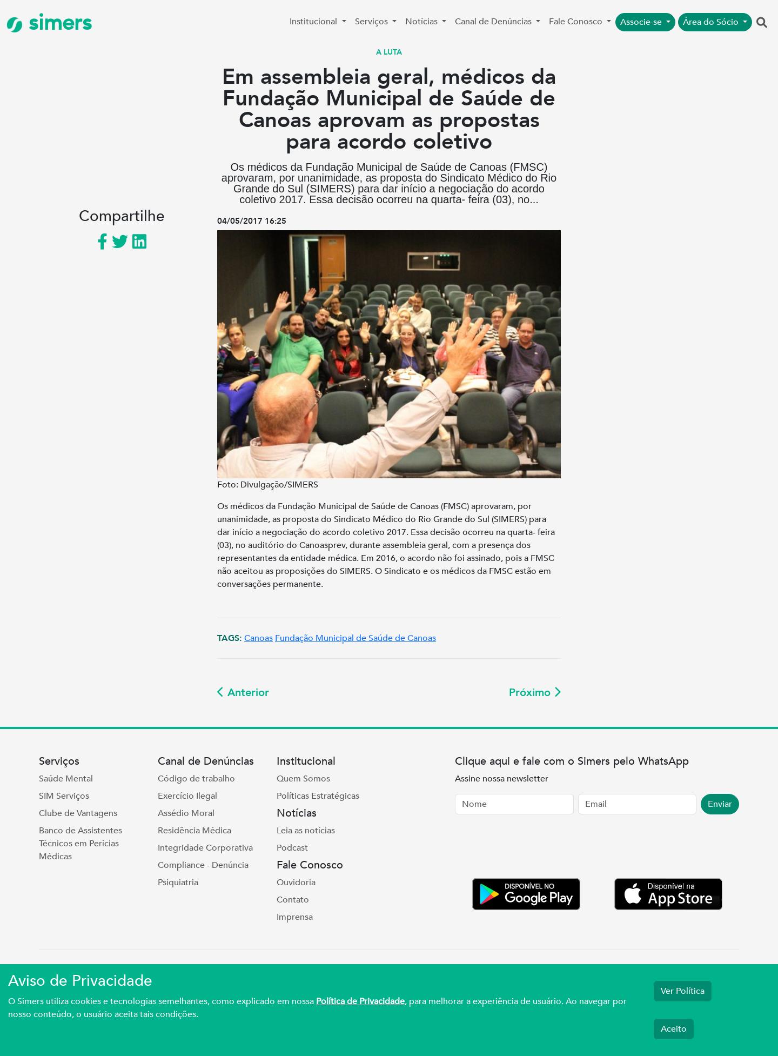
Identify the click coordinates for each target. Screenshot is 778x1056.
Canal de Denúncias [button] (494, 22)
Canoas (258, 638)
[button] (762, 23)
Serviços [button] (372, 22)
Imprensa (295, 917)
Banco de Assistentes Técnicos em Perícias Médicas (80, 844)
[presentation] (537, 848)
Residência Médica (194, 831)
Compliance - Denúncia (203, 865)
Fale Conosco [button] (577, 22)
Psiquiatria (178, 882)
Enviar (720, 804)
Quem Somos (303, 779)
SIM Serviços (64, 796)
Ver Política (683, 991)
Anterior (243, 692)
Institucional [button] (314, 22)
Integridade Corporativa (205, 848)
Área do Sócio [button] (712, 22)
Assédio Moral (186, 813)
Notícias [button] (422, 22)
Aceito (674, 1029)
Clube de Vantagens (78, 813)
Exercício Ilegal (187, 796)
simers (49, 23)
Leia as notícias (306, 831)
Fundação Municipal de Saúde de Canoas (355, 638)
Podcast (292, 848)
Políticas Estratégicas (318, 796)
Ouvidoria (296, 882)
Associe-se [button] (642, 22)
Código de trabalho (196, 779)
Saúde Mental (66, 779)
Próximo (535, 692)
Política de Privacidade (360, 1001)
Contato (293, 900)
